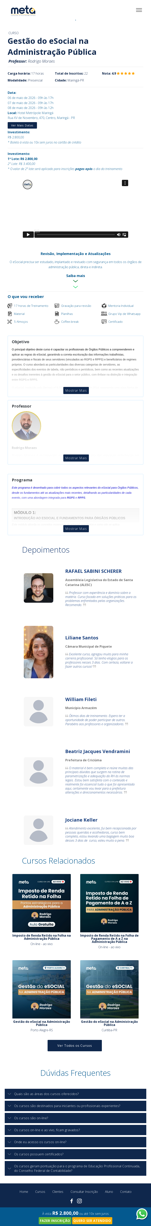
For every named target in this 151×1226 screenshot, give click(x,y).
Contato (126, 1191)
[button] (75, 1094)
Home (23, 1191)
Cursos (40, 1191)
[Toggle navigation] (139, 10)
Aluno (109, 1191)
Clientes (57, 1191)
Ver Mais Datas (22, 125)
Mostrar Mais (76, 390)
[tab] (75, 1094)
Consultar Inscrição (84, 1191)
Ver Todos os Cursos (74, 1045)
